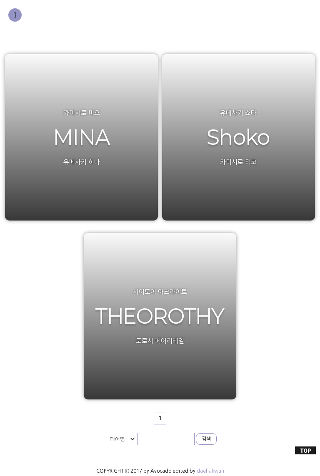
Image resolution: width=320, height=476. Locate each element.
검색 (206, 438)
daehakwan (210, 471)
